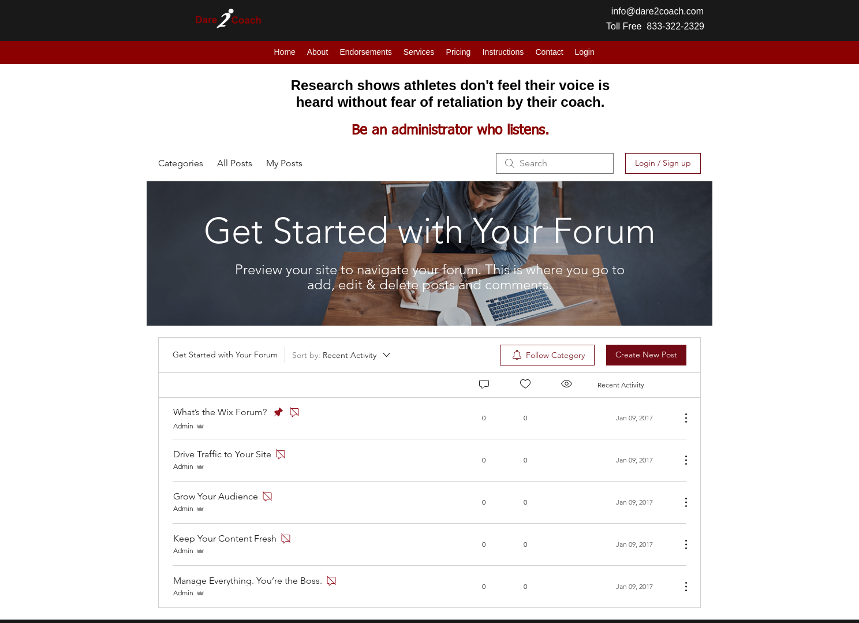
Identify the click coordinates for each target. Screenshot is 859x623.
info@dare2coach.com (657, 11)
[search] (555, 163)
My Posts (284, 163)
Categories (180, 163)
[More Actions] (680, 418)
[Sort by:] (342, 355)
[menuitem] (547, 355)
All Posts (234, 163)
